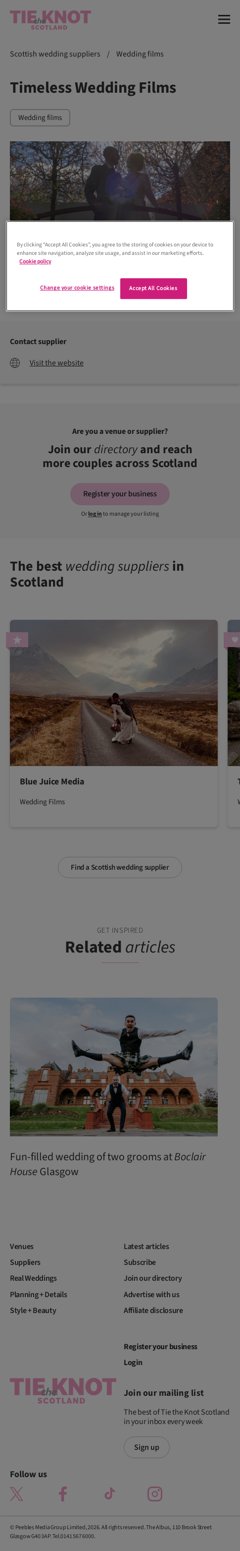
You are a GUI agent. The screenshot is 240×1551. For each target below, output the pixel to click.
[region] (120, 266)
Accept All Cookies (153, 289)
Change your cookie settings (77, 288)
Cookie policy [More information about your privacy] (35, 262)
